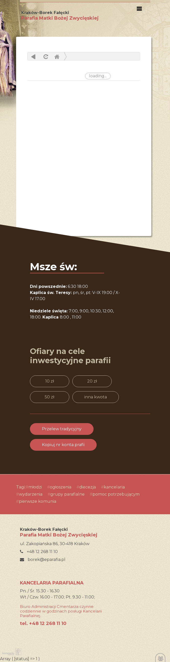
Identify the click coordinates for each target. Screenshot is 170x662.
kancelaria (114, 487)
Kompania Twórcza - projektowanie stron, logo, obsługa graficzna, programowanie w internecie (10, 651)
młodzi (35, 487)
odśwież (45, 56)
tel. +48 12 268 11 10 (43, 623)
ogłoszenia (60, 487)
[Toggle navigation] (139, 9)
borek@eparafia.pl (42, 559)
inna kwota (95, 397)
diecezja (87, 487)
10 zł (49, 381)
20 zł (92, 381)
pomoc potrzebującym (116, 494)
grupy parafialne (67, 494)
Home (57, 56)
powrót (33, 56)
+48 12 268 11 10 (39, 551)
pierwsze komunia (37, 501)
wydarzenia (30, 494)
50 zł (49, 397)
